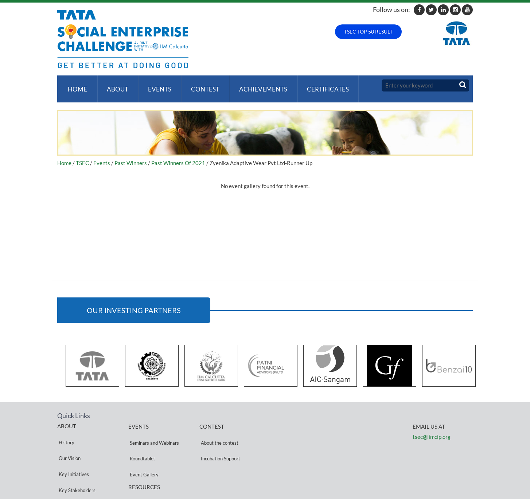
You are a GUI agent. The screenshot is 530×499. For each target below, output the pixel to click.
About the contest (218, 431)
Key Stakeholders (75, 457)
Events (155, 85)
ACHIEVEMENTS (256, 85)
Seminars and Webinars (153, 431)
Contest (199, 85)
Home (76, 85)
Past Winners (130, 156)
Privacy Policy (142, 470)
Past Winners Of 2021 (178, 156)
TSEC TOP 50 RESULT (368, 31)
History (65, 431)
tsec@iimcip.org (432, 429)
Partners (66, 466)
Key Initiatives (72, 449)
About (114, 85)
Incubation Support (219, 440)
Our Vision (68, 440)
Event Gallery (142, 449)
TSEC (82, 156)
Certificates (319, 85)
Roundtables (141, 440)
